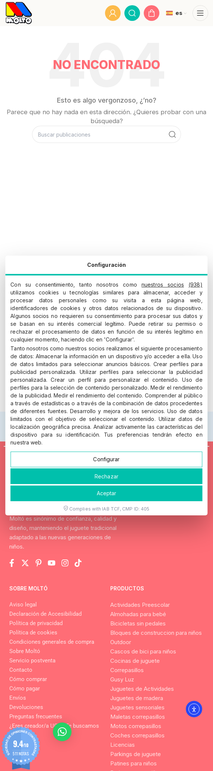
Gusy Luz (122, 679)
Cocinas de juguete (135, 660)
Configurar (106, 459)
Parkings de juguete (135, 754)
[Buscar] (132, 13)
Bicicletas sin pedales (138, 623)
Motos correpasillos (135, 726)
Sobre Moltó (24, 651)
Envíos (17, 697)
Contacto (20, 670)
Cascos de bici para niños (143, 651)
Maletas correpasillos (137, 716)
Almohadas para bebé (138, 614)
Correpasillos (127, 670)
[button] (62, 731)
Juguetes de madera (136, 698)
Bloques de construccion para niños (156, 632)
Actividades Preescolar (140, 604)
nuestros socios (163, 284)
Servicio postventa (32, 660)
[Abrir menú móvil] (200, 13)
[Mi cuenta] (113, 13)
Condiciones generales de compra (51, 642)
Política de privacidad (36, 623)
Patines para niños (133, 763)
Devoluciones (26, 707)
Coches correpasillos (137, 735)
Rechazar (106, 476)
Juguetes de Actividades (142, 688)
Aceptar (107, 493)
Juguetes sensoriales (137, 707)
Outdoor (120, 642)
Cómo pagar (24, 688)
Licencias (122, 744)
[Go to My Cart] (151, 13)
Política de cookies (33, 632)
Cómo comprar (28, 679)
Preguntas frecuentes (35, 716)
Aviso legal (23, 604)
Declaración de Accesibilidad (45, 614)
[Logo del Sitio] (19, 13)
